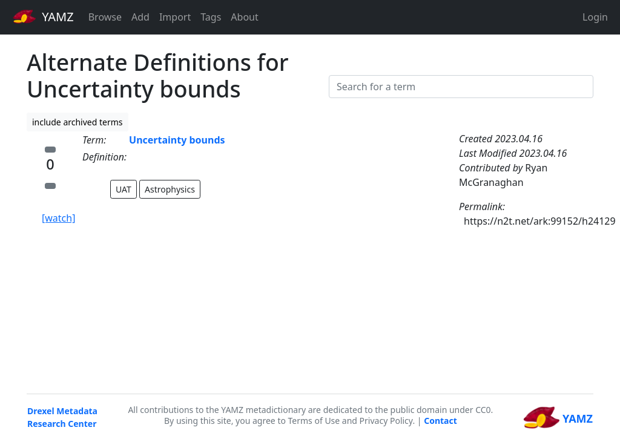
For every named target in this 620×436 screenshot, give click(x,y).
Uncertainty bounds (177, 140)
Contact (440, 420)
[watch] (58, 218)
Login (595, 17)
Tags (210, 17)
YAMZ (43, 16)
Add (140, 17)
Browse (105, 17)
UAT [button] (123, 189)
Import (175, 17)
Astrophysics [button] (170, 189)
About (244, 17)
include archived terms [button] (77, 122)
